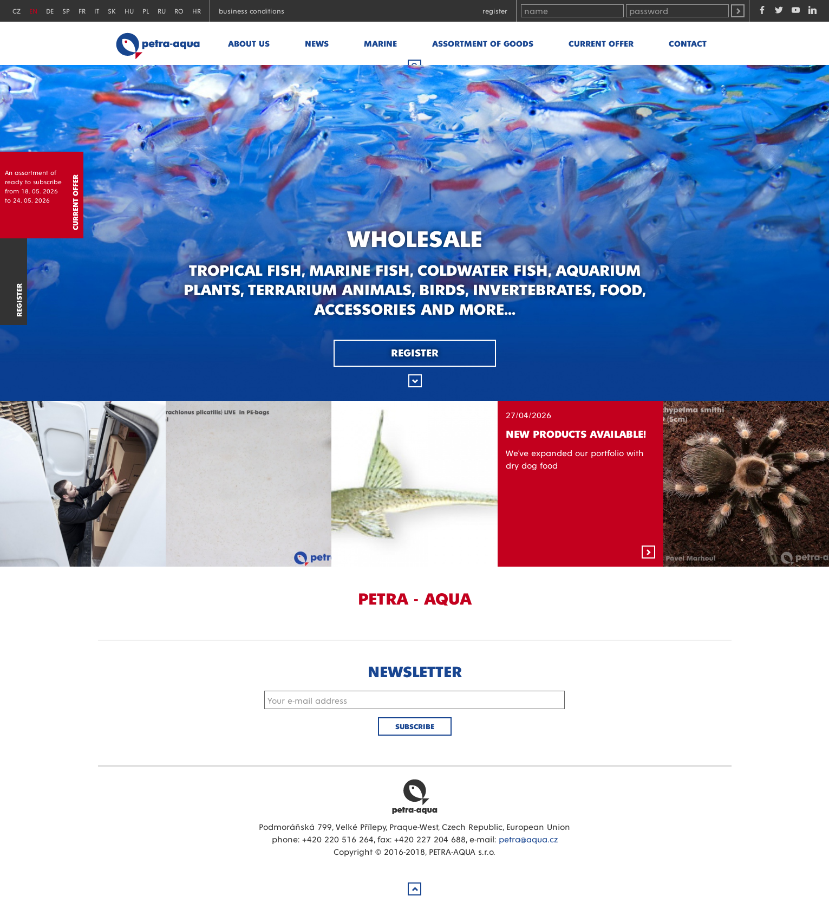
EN (33, 11)
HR (196, 11)
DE (50, 11)
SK (112, 11)
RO (179, 11)
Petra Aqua (415, 796)
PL (145, 11)
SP (66, 11)
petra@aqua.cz (528, 839)
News (317, 43)
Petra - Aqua (157, 43)
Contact (688, 43)
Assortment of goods (482, 43)
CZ (16, 11)
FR (82, 11)
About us (249, 43)
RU (162, 11)
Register (494, 11)
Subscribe (414, 726)
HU (129, 11)
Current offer (601, 43)
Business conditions (251, 11)
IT (96, 11)
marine (380, 43)
